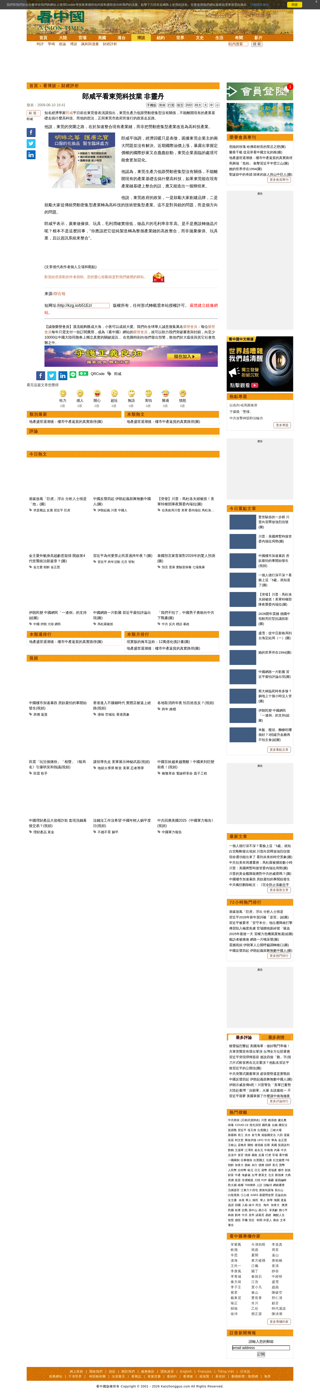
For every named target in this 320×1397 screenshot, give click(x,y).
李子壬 (236, 1287)
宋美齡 (273, 1210)
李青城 (236, 1276)
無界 (267, 1376)
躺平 (115, 832)
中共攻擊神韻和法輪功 (246, 418)
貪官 (241, 1155)
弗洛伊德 (250, 1140)
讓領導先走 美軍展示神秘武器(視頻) (121, 762)
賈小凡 (256, 1287)
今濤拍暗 (258, 1244)
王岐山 (232, 1145)
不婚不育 (104, 832)
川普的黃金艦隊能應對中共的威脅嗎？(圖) (260, 873)
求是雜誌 (39, 510)
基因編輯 (280, 1180)
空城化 (110, 714)
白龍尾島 (234, 1195)
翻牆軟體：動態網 (245, 1376)
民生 (259, 1205)
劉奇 (238, 1215)
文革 (283, 1220)
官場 (82, 38)
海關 (277, 1200)
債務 (261, 1165)
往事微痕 (246, 1160)
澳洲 (284, 1205)
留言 (180, 105)
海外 (266, 1205)
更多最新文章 (279, 890)
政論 (62, 44)
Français (205, 1371)
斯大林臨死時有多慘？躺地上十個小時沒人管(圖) (275, 696)
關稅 (250, 1145)
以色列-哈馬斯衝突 (243, 405)
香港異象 (123, 714)
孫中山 (253, 1210)
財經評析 (110, 44)
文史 (200, 38)
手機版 (151, 105)
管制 (131, 562)
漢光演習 (255, 1125)
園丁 (254, 1271)
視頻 (33, 658)
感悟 (238, 1220)
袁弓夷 (256, 1135)
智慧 (231, 1220)
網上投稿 (76, 1371)
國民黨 (266, 1125)
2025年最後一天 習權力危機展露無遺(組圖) (261, 934)
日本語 (245, 1371)
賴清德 (272, 1120)
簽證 (231, 1205)
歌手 (44, 773)
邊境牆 (258, 1145)
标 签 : (34, 113)
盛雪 (275, 1282)
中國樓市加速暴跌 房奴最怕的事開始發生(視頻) (273, 561)
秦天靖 (236, 1282)
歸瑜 (234, 1308)
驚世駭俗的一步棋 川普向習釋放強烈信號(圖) (273, 522)
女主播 (233, 1200)
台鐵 (275, 1125)
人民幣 (232, 1170)
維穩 (172, 709)
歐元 (250, 1170)
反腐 (50, 510)
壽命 (276, 1220)
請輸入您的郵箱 (261, 1341)
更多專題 (282, 425)
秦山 (254, 1292)
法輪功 (267, 1185)
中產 (238, 1175)
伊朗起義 (104, 510)
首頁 (43, 38)
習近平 (58, 510)
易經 (268, 1215)
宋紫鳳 (236, 1244)
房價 (36, 714)
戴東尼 (236, 1298)
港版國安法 (268, 1135)
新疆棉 (232, 1135)
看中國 (283, 1155)
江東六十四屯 (249, 1190)
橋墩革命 (168, 773)
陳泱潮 (277, 1314)
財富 (231, 1175)
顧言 (275, 1303)
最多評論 (244, 1037)
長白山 (279, 1190)
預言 (165, 567)
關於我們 (128, 1371)
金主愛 (38, 567)
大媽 (288, 1175)
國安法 (283, 1125)
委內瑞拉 (194, 510)
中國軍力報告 (172, 832)
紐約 (161, 38)
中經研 (277, 1276)
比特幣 (242, 1170)
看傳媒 (188, 1376)
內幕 (277, 1150)
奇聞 (239, 38)
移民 (255, 1200)
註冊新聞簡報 (243, 1333)
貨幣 (282, 1165)
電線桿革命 (184, 773)
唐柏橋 (277, 1260)
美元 (275, 1165)
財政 (288, 1170)
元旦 (124, 562)
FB (287, 1160)
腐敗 (254, 1155)
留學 (270, 1200)
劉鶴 (231, 1150)
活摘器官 (234, 1190)
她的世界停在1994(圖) (245, 169)
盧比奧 (282, 1120)
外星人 (267, 1220)
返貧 (44, 714)
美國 (102, 38)
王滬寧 (239, 1150)
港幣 (264, 1170)
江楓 (254, 1266)
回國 (238, 1205)
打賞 (171, 105)
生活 (219, 38)
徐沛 (234, 1314)
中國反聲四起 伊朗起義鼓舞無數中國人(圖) (260, 950)
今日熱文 (38, 454)
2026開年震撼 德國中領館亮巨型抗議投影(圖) (274, 619)
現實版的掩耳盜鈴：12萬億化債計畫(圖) (158, 642)
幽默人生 (279, 1215)
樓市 (281, 1170)
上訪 (259, 1185)
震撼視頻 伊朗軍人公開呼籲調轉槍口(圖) (259, 945)
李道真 (277, 1244)
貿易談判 (284, 1145)
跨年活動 (114, 562)
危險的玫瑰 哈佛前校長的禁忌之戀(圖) (257, 147)
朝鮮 (47, 567)
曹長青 (256, 1298)
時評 (40, 44)
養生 (231, 1225)
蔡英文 (262, 1175)
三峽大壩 (276, 1130)
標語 (179, 624)
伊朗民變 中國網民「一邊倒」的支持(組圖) (274, 715)
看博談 (49, 86)
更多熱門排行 (279, 955)
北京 (271, 1175)
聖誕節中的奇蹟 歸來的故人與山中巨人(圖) (260, 174)
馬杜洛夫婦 (209, 510)
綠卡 (251, 1205)
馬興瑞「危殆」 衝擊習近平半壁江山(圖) (259, 163)
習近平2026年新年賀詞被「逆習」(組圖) (259, 917)
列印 (189, 105)
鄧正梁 (256, 1314)
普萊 (172, 567)
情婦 (247, 1155)
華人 (248, 1200)
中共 (165, 624)
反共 (172, 624)
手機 (245, 1220)
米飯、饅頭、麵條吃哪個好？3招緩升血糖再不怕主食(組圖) (275, 735)
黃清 (275, 1266)
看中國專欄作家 (245, 1236)
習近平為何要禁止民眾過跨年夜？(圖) (122, 556)
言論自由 (280, 1195)
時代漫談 (279, 1308)
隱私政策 (167, 1371)
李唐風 (236, 1271)
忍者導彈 (137, 768)
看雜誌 (136, 1376)
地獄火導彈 (106, 768)
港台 (122, 38)
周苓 (275, 1250)
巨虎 (67, 510)
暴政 (186, 624)
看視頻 (220, 1376)
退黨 (287, 1135)
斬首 (118, 768)
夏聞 (254, 1255)
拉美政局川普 (171, 510)
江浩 (254, 1282)
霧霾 (271, 1180)
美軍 (184, 510)
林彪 (231, 1215)
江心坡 (245, 1195)
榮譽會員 (190, 327)
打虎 (268, 1155)
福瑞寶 (204, 1376)
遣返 (283, 1200)
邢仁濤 (277, 1298)
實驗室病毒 (184, 567)
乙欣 (254, 1308)
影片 (258, 38)
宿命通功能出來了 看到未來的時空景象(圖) (260, 857)
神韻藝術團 (97, 1376)
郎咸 (30, 119)
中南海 (268, 1150)
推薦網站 (55, 1376)
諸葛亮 (260, 1215)
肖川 (254, 1303)
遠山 (275, 1255)
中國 (36, 624)
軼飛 (234, 1250)
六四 (280, 1135)
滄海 (234, 1260)
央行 (254, 1165)
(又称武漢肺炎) (250, 1120)
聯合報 (60, 293)
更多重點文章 (279, 749)
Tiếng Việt (226, 1371)
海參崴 (246, 1175)
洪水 (247, 1135)
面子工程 (200, 773)
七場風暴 (198, 567)
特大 (198, 105)
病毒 (231, 1125)
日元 (257, 1170)
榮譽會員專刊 (243, 137)
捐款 (112, 1371)
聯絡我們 (96, 1371)
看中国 (63, 20)
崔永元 (258, 1150)
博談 (141, 38)
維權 (241, 1185)
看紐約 (172, 1376)
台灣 (254, 1175)
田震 (36, 773)
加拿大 (239, 1165)
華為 (274, 1140)
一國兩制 (234, 1160)
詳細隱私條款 (259, 4)
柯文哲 (239, 1140)
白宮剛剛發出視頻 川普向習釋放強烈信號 (259, 851)
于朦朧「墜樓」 (241, 411)
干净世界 (75, 1376)
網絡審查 (279, 1185)
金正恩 (55, 567)
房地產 (272, 1170)
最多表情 (276, 1037)
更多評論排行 (279, 1101)
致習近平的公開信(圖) (245, 1068)
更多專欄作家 (279, 1321)
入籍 (245, 1205)
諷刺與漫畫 (90, 44)
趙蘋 (275, 1287)
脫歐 (247, 1165)
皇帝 (251, 1215)
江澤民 (249, 1150)
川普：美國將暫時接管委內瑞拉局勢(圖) (258, 868)
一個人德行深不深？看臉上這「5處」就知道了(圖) (275, 580)
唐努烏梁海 (266, 1190)
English (186, 1371)
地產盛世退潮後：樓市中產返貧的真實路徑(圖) (66, 422)
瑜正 (234, 1303)
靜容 (275, 1271)
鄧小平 (283, 1210)
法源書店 (118, 1376)
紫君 (234, 1292)
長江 (241, 1135)
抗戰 (245, 1210)
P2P (264, 1180)
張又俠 (252, 1130)
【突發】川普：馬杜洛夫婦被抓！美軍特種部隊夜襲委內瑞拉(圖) (275, 599)
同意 (295, 4)
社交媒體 (278, 1160)
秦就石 (256, 1276)
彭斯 (267, 1145)
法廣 (269, 1160)
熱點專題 (238, 396)
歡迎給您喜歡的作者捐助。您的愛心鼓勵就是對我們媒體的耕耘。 (96, 277)
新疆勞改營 (266, 1195)
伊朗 (43, 624)
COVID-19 (241, 1125)
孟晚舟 (242, 1145)
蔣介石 (263, 1210)
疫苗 (231, 1140)
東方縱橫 (258, 1260)
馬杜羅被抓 (105, 624)
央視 (241, 1200)
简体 (162, 105)
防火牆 (232, 1185)
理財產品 (40, 832)
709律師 (250, 1185)
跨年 (165, 709)
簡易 (254, 1250)
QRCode (97, 374)
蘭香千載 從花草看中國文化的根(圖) (255, 152)
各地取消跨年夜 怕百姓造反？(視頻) (185, 703)
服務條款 (147, 1371)
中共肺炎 (234, 1120)
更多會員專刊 (279, 179)
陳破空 (277, 1292)
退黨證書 (154, 1376)
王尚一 (236, 1266)
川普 (114, 510)
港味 (101, 714)
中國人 (122, 510)
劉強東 (279, 1175)
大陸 (63, 38)
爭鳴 (51, 44)
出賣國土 (263, 1130)
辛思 (234, 1255)
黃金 (51, 832)
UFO (260, 1140)
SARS (254, 1195)
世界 (180, 38)
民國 (231, 1210)
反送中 (232, 1155)
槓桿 (268, 1165)
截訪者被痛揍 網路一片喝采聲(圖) (254, 939)
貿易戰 (232, 1130)
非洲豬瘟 (247, 1180)
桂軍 (238, 1210)
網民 (58, 624)
